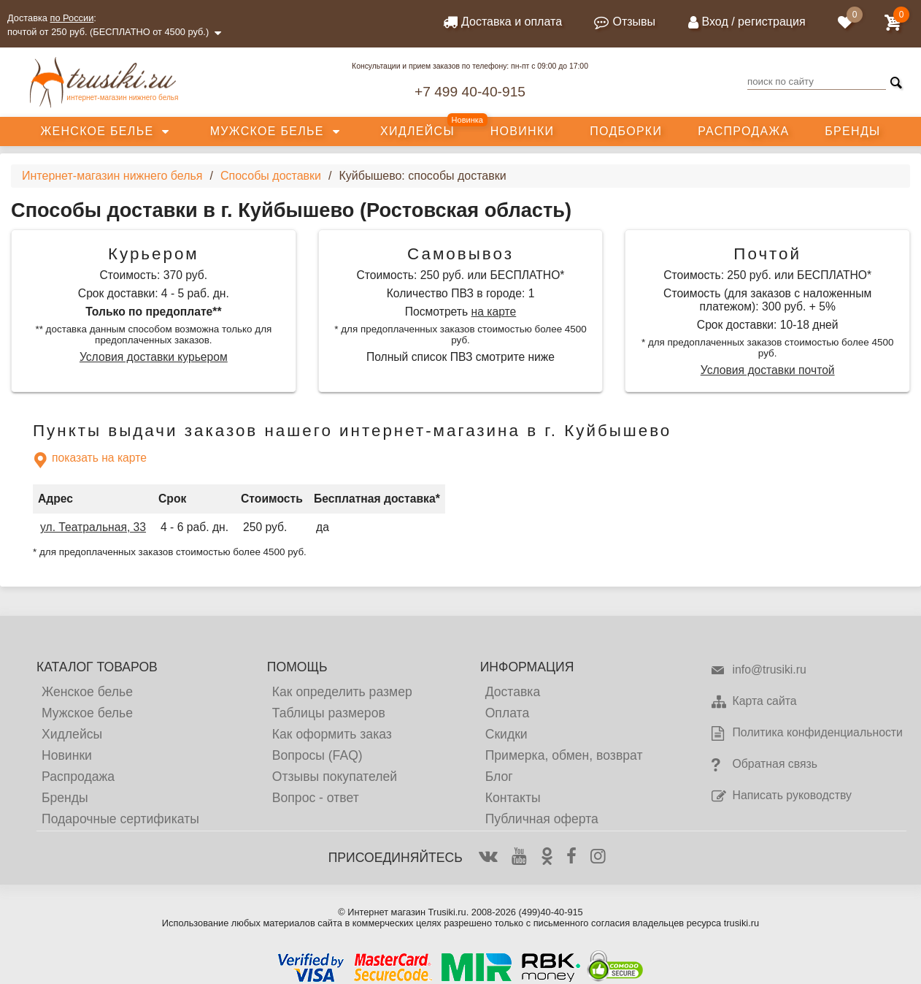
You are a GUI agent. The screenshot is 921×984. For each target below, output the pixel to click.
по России (72, 17)
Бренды (852, 131)
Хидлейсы (417, 131)
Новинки (522, 131)
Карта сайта (753, 702)
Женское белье (96, 131)
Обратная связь (763, 765)
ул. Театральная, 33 (93, 527)
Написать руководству (780, 796)
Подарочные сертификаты (120, 819)
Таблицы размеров (328, 713)
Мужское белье (267, 131)
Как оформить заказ (332, 734)
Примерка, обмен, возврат (564, 755)
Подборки (626, 131)
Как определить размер (342, 691)
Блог (499, 776)
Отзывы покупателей (334, 776)
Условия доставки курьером (154, 357)
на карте (494, 311)
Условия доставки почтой (768, 370)
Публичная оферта (541, 819)
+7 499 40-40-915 (470, 91)
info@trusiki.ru (758, 670)
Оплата (507, 713)
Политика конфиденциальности (806, 733)
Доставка (513, 691)
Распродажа (743, 131)
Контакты (513, 797)
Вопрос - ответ (315, 797)
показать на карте (90, 460)
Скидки (506, 734)
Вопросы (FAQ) (317, 755)
